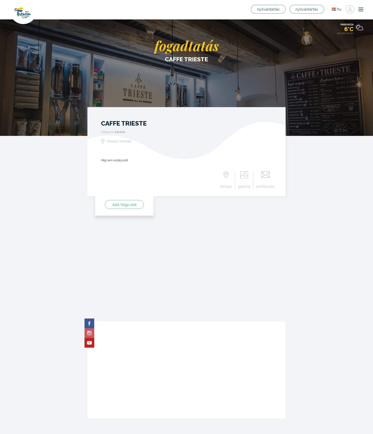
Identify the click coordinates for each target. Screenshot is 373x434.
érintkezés (265, 186)
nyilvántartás (268, 9)
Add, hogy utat (124, 205)
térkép (226, 186)
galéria (244, 186)
